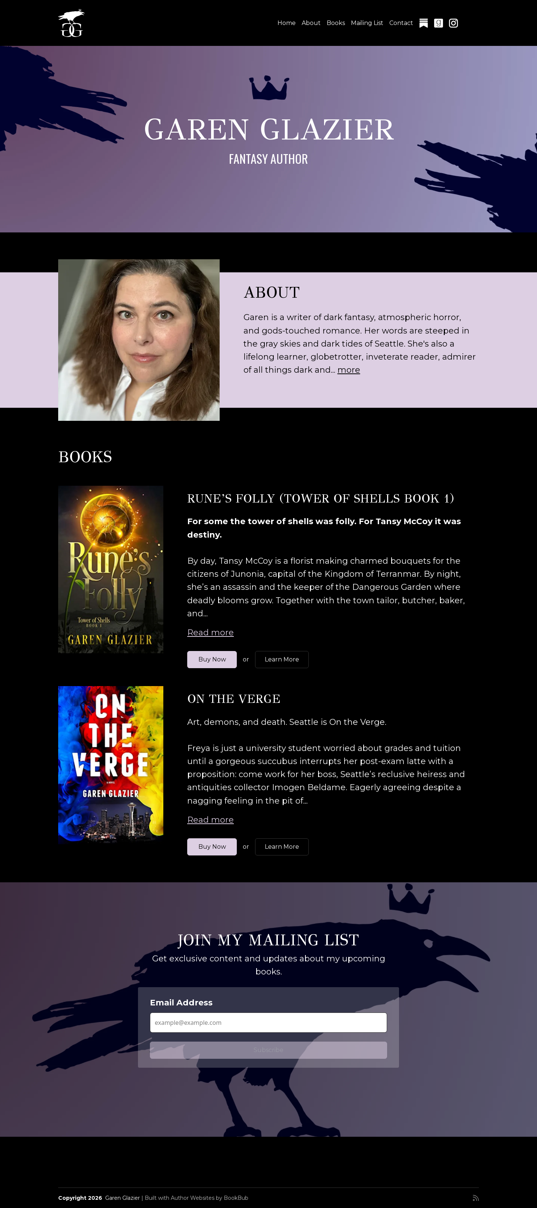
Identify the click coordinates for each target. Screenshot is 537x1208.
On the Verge (233, 699)
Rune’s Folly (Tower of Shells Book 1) (320, 498)
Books (336, 22)
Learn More (282, 659)
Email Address (181, 1003)
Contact (401, 22)
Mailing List (367, 22)
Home (286, 22)
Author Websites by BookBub (209, 1198)
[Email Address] (268, 1023)
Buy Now (212, 659)
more (348, 370)
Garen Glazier (122, 1198)
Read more (210, 633)
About (311, 22)
